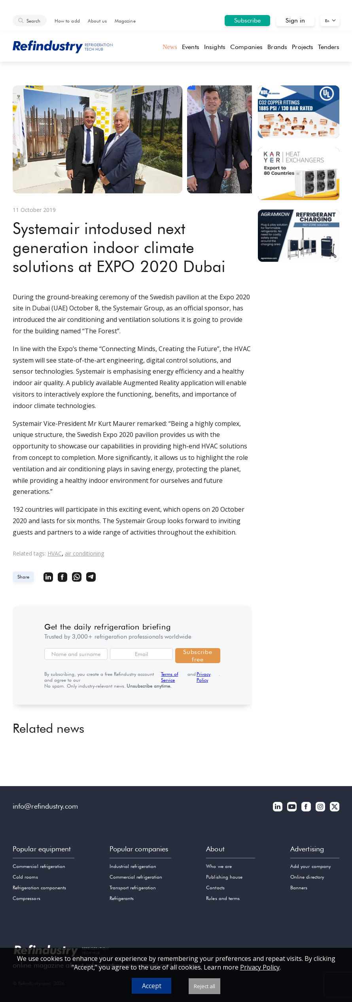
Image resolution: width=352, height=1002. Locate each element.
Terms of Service (169, 677)
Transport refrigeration (133, 887)
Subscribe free (197, 655)
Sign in (295, 20)
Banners (298, 887)
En (327, 20)
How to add (67, 21)
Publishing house (224, 877)
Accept (151, 985)
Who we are (219, 866)
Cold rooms (25, 877)
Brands (277, 47)
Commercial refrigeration (39, 866)
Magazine (125, 21)
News (170, 46)
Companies (246, 47)
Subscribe (247, 20)
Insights (214, 47)
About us (97, 21)
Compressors (26, 898)
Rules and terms (223, 898)
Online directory (307, 877)
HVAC (54, 553)
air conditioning (84, 553)
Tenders (328, 47)
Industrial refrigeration (133, 866)
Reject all (204, 986)
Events (190, 47)
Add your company (310, 866)
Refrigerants (122, 898)
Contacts (215, 887)
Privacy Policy (203, 677)
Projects (302, 47)
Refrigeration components (39, 887)
